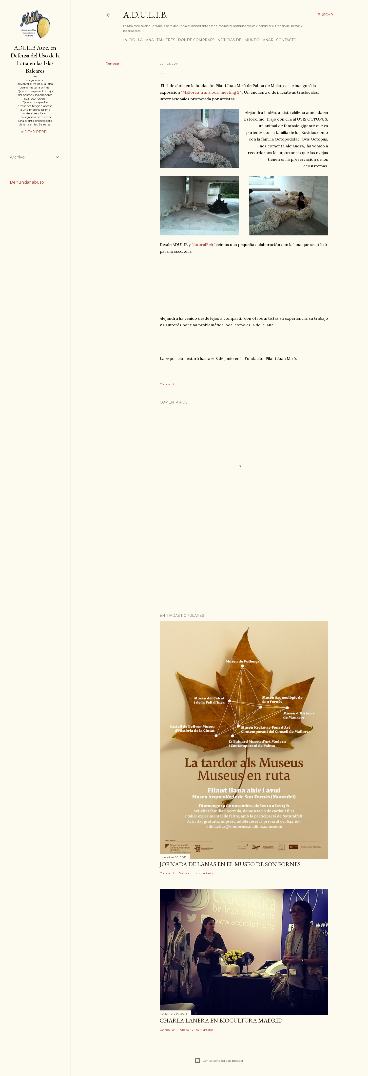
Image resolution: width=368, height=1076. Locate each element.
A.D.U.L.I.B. (145, 14)
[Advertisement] (244, 566)
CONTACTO (286, 40)
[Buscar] (325, 15)
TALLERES (165, 40)
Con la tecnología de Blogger (219, 1061)
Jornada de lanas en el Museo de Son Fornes (230, 864)
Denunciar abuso (27, 182)
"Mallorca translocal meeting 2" (211, 92)
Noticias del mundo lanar (245, 40)
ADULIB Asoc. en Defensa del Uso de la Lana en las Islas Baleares (35, 59)
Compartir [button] (114, 64)
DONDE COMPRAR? (196, 40)
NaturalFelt (202, 244)
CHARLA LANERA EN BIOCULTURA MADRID (221, 1020)
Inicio (129, 40)
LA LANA (146, 40)
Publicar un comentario (196, 873)
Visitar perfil (35, 132)
